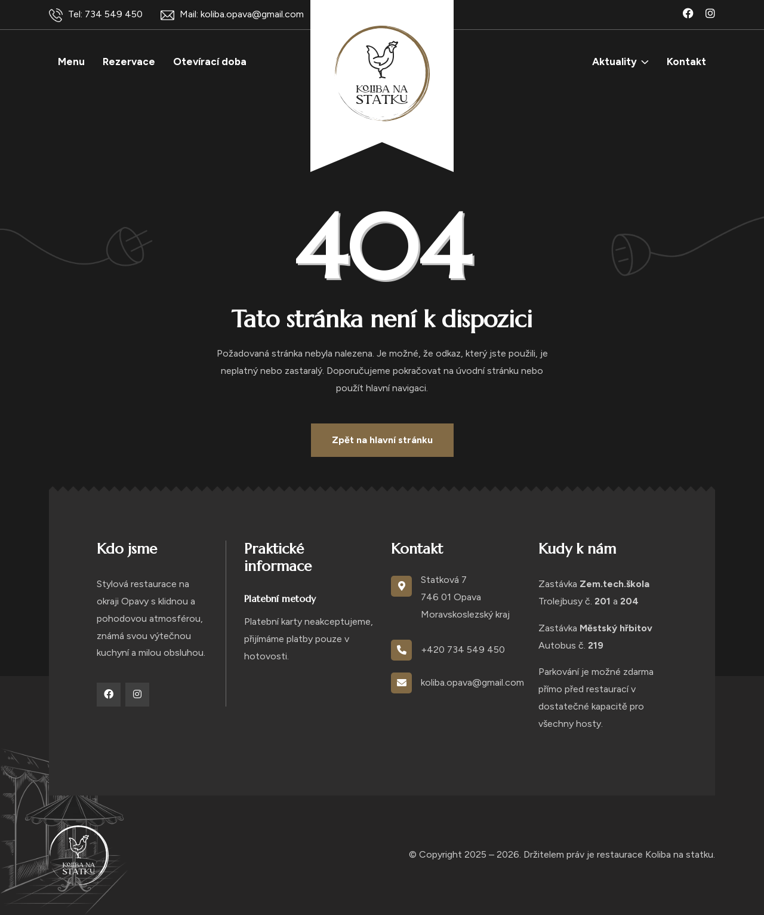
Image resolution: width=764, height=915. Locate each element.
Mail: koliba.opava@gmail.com (232, 15)
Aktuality (614, 61)
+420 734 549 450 (463, 649)
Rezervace (129, 61)
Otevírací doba (210, 61)
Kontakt (686, 61)
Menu (71, 61)
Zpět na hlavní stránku (382, 440)
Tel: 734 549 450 (96, 15)
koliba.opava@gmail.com (472, 682)
